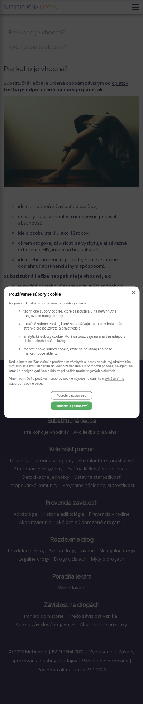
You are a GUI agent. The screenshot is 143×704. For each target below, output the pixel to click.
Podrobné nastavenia (71, 395)
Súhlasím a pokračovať (72, 406)
